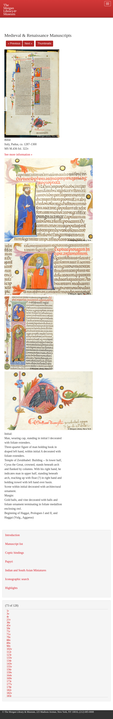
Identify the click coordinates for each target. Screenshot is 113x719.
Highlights (11, 588)
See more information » (18, 154)
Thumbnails (44, 43)
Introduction (12, 535)
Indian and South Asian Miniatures (25, 570)
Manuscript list (14, 543)
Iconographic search (17, 579)
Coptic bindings (14, 552)
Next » (28, 43)
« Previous (14, 43)
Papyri (9, 561)
